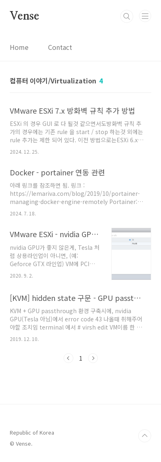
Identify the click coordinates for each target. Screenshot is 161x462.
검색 (127, 16)
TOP (144, 435)
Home (19, 47)
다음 (93, 358)
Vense (24, 16)
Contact (60, 47)
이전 (68, 358)
